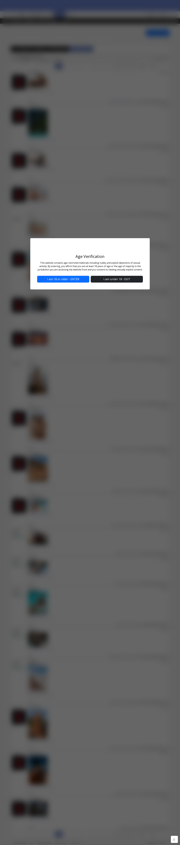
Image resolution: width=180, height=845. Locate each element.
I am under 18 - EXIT (117, 279)
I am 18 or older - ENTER (63, 279)
